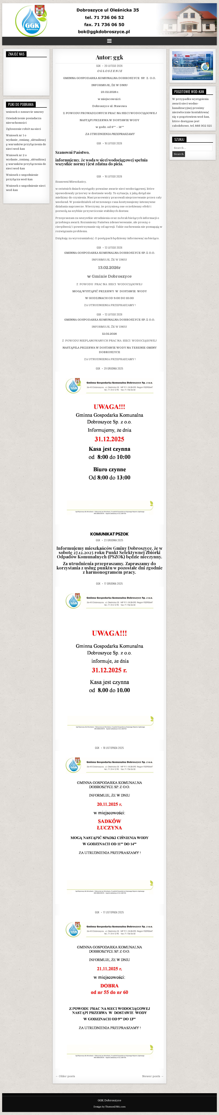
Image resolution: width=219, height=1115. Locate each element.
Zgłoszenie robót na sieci (23, 129)
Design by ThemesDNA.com (109, 1106)
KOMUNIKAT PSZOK (109, 534)
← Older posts (65, 1076)
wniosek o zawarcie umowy (25, 111)
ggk (98, 66)
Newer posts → (153, 1076)
